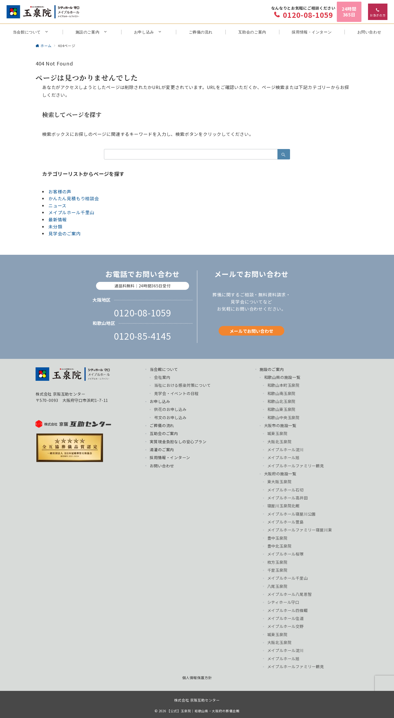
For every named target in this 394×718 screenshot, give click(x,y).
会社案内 (162, 377)
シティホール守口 (283, 602)
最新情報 (57, 219)
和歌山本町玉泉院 (283, 385)
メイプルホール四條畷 (287, 610)
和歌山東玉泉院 (281, 409)
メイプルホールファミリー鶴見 (295, 465)
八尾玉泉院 (277, 586)
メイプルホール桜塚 (285, 554)
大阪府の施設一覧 (280, 473)
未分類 (55, 226)
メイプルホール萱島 (285, 522)
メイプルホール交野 (285, 626)
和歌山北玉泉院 (281, 401)
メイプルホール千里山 (71, 212)
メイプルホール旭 (283, 457)
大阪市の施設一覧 (280, 425)
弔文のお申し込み (170, 417)
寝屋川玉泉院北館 (283, 505)
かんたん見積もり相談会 (73, 198)
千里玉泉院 (277, 570)
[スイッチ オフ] (377, 12)
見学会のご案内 (64, 233)
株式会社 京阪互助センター (197, 700)
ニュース (57, 205)
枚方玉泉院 (277, 562)
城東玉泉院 (277, 433)
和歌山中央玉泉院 (283, 417)
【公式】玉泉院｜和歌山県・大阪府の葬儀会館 (203, 711)
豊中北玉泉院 (279, 546)
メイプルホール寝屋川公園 (291, 514)
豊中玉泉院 (277, 538)
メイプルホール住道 (285, 618)
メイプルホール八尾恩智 (289, 594)
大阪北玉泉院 (279, 441)
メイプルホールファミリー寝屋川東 (299, 530)
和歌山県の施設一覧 (282, 377)
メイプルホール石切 (285, 490)
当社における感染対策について (182, 385)
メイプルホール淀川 (285, 449)
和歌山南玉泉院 (281, 393)
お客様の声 (59, 191)
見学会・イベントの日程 (176, 393)
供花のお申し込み (170, 409)
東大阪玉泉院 (279, 481)
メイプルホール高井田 (287, 497)
